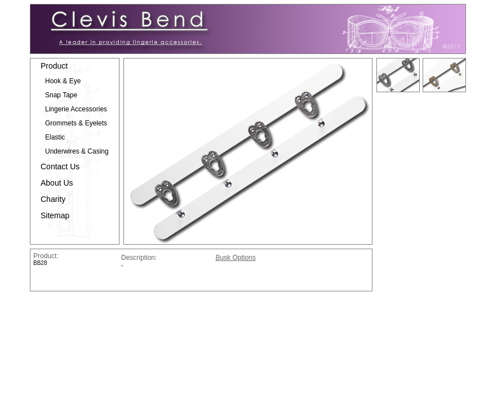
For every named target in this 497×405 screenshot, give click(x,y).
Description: (167, 258)
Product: (46, 256)
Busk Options (235, 258)
